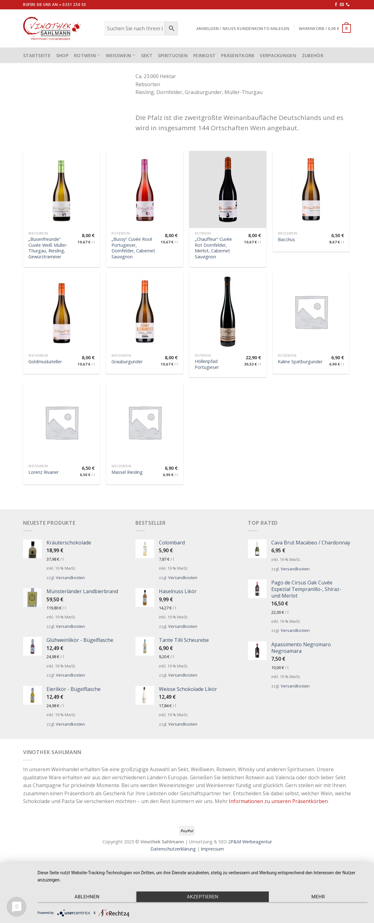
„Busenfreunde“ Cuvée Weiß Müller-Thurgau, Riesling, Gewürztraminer (48, 248)
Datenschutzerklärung (173, 849)
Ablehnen (87, 897)
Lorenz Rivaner (43, 472)
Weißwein (120, 55)
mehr (318, 897)
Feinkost (204, 55)
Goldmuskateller (45, 362)
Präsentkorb (237, 55)
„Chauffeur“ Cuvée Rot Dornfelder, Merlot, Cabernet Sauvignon (213, 248)
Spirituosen (173, 55)
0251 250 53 (74, 4)
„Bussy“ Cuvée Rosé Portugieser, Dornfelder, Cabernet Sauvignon (133, 248)
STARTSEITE (37, 55)
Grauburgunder (127, 362)
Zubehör (312, 55)
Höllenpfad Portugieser (207, 364)
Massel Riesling (127, 472)
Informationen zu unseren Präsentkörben (278, 801)
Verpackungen (278, 55)
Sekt (146, 55)
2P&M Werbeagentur (250, 842)
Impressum (212, 849)
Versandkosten (70, 577)
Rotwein (87, 55)
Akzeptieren (202, 897)
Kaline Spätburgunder (300, 362)
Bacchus (286, 239)
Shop (62, 55)
